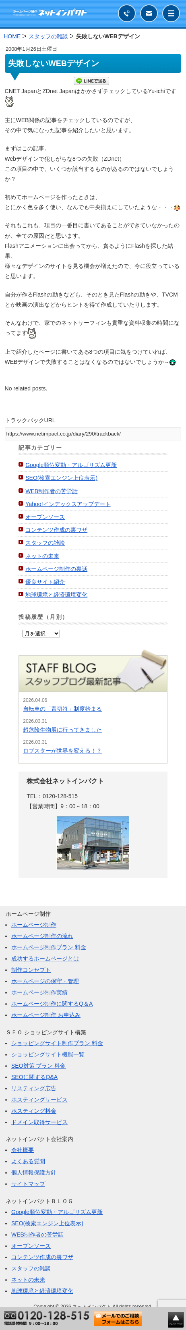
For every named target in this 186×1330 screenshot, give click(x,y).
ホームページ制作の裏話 (56, 569)
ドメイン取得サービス (39, 1122)
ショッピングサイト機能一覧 (48, 1054)
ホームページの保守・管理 (45, 981)
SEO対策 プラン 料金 (38, 1065)
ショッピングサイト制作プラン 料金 (57, 1043)
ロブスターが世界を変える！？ (62, 750)
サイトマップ (28, 1184)
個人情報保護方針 (33, 1172)
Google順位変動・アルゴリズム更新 (71, 465)
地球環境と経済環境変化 (56, 594)
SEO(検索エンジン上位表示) (61, 478)
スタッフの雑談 (45, 542)
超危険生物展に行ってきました (62, 729)
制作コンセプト (31, 970)
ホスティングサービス (39, 1099)
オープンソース (45, 517)
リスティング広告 (33, 1088)
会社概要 (22, 1150)
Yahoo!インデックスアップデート (67, 504)
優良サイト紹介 (45, 582)
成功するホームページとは (45, 958)
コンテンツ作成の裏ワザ (56, 530)
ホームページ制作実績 (39, 992)
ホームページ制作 (33, 924)
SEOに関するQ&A (34, 1077)
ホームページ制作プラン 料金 (48, 947)
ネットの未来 (42, 556)
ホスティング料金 (33, 1111)
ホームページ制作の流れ (42, 936)
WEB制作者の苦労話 (51, 491)
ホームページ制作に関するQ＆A (52, 1003)
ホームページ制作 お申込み (46, 1015)
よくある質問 (28, 1161)
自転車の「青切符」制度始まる (62, 708)
